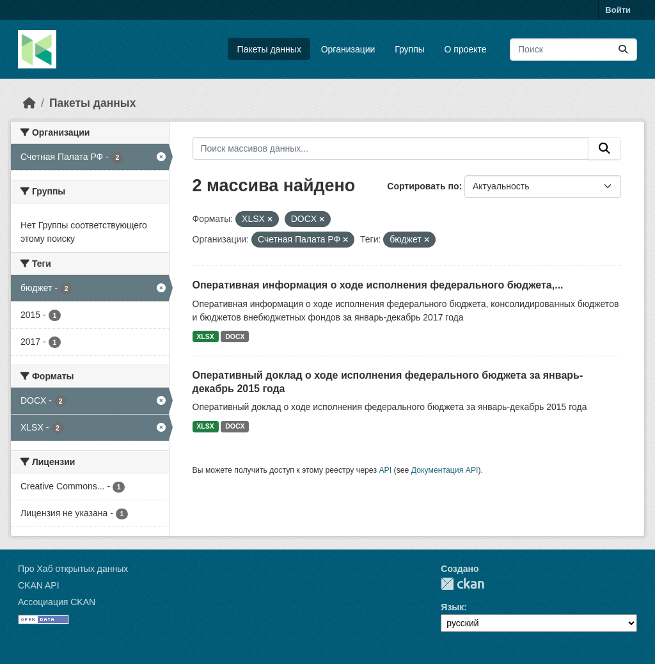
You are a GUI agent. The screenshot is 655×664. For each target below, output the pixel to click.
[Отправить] (623, 49)
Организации (348, 49)
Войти (618, 10)
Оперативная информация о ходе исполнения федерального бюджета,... (378, 285)
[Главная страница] (29, 103)
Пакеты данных (269, 49)
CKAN (462, 583)
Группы (410, 49)
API (385, 470)
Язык (452, 607)
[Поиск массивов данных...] (573, 49)
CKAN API (38, 585)
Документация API (444, 470)
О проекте (466, 49)
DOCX (234, 336)
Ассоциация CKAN (56, 602)
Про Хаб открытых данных (73, 569)
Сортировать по (423, 186)
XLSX (205, 336)
